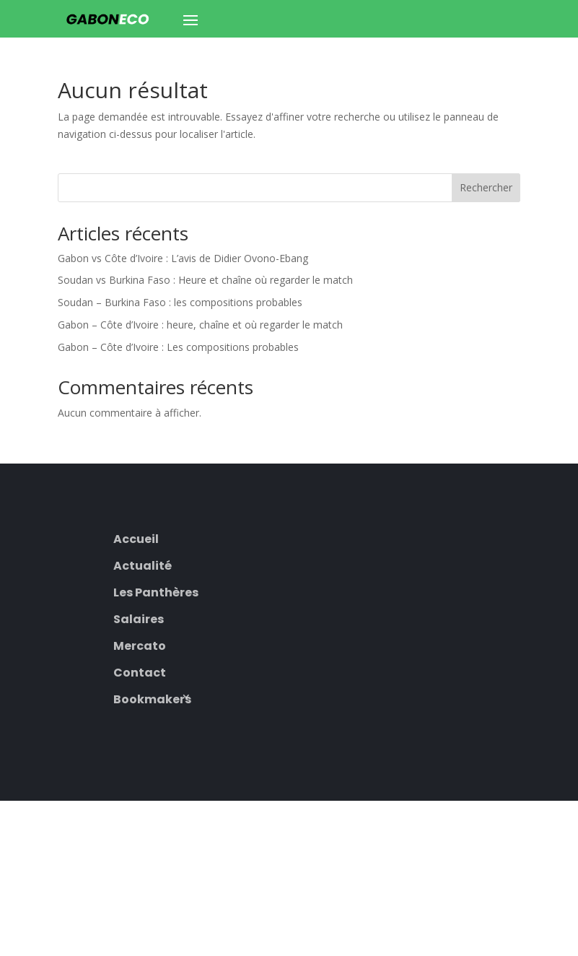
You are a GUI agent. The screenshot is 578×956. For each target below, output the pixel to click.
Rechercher (486, 187)
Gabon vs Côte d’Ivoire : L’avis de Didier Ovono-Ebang (183, 258)
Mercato (139, 644)
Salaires (138, 618)
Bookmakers (152, 698)
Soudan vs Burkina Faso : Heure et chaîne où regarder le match (205, 280)
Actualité (142, 564)
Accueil (136, 537)
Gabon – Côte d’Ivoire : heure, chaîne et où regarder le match (200, 324)
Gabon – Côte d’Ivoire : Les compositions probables (178, 347)
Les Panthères (155, 591)
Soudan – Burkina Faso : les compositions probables (180, 302)
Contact (139, 671)
